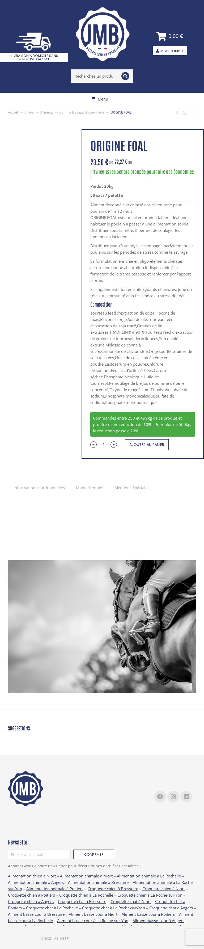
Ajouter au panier (146, 444)
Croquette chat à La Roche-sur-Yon (113, 907)
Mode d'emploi (89, 487)
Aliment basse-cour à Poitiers (148, 914)
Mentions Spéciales (131, 487)
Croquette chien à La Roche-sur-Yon (149, 895)
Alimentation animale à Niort (86, 876)
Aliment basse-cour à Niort (93, 914)
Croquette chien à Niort (163, 888)
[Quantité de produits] (103, 444)
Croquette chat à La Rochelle (52, 907)
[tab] (39, 487)
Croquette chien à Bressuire (113, 888)
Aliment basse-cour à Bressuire (36, 914)
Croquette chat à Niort (130, 901)
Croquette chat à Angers (171, 907)
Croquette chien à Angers (31, 901)
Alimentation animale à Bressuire (98, 882)
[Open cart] (170, 36)
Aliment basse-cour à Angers (158, 920)
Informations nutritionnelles (39, 487)
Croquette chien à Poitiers (31, 895)
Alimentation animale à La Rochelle (149, 876)
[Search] (125, 76)
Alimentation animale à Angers (36, 882)
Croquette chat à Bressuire (82, 901)
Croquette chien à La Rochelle (86, 895)
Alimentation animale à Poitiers (54, 888)
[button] (100, 99)
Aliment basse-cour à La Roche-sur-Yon (92, 920)
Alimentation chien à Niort (32, 876)
